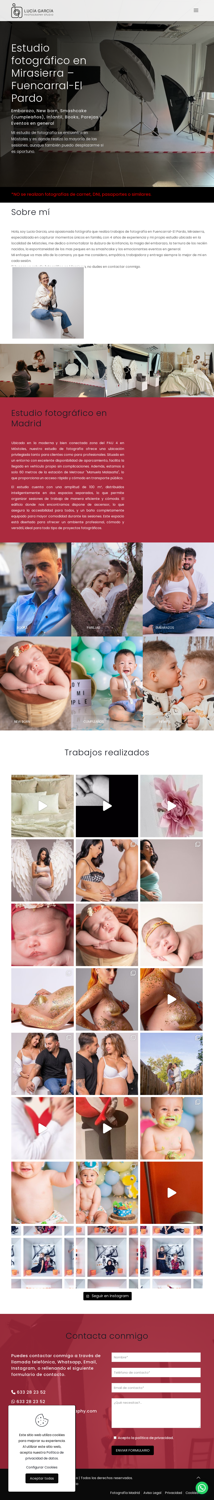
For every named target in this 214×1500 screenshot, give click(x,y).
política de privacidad (154, 1437)
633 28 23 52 (31, 1392)
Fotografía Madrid (125, 1492)
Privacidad (173, 1492)
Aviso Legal (152, 1492)
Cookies (192, 1492)
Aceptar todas (42, 1478)
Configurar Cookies (41, 1467)
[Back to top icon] (198, 1477)
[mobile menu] (196, 10)
